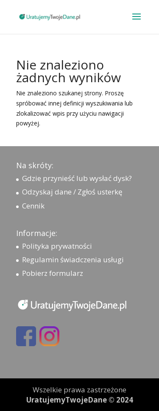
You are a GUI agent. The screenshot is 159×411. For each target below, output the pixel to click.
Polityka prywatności (57, 246)
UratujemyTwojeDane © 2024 (79, 400)
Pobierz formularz (52, 273)
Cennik (33, 206)
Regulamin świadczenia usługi (73, 259)
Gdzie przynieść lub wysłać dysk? (77, 178)
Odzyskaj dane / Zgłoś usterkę (72, 192)
